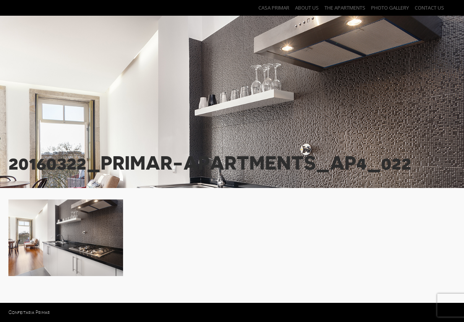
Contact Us (429, 7)
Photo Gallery (390, 7)
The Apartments (344, 7)
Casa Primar (273, 7)
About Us (307, 7)
